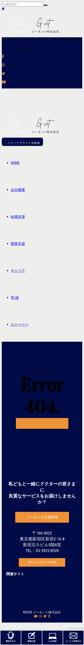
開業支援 (18, 244)
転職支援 (18, 217)
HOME (15, 163)
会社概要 (18, 190)
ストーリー (20, 324)
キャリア (18, 271)
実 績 (15, 297)
